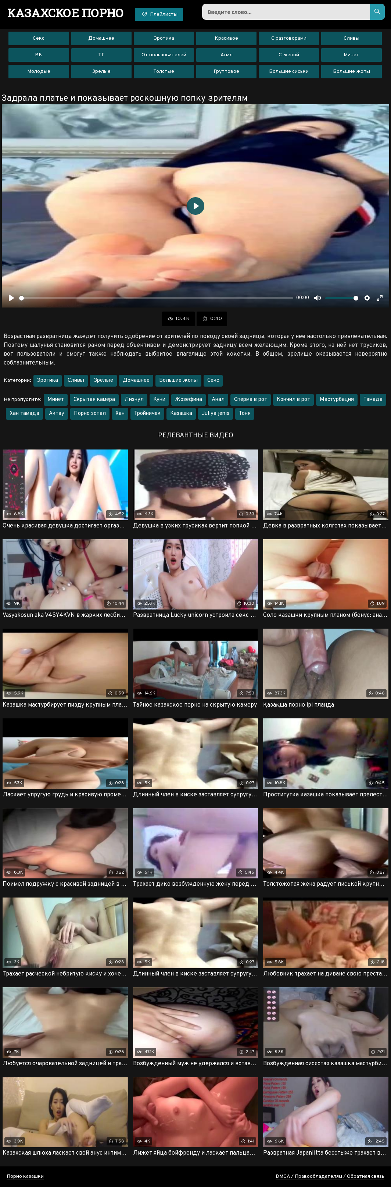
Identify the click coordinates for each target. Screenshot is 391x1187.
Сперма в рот (250, 399)
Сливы (351, 38)
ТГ (101, 55)
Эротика (164, 38)
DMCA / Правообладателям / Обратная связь (330, 1176)
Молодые (38, 71)
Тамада (373, 399)
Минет (351, 55)
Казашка (181, 413)
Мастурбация (337, 399)
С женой (289, 55)
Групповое (226, 71)
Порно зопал (90, 413)
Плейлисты (158, 14)
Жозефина (188, 399)
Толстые (163, 71)
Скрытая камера (94, 399)
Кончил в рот (293, 399)
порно (65, 12)
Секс (38, 38)
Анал (226, 55)
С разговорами (288, 38)
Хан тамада (24, 413)
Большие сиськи (289, 71)
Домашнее (101, 38)
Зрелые (101, 71)
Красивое (226, 38)
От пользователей (163, 55)
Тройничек (147, 413)
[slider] (156, 298)
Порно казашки (25, 1176)
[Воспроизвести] (11, 298)
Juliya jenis (215, 413)
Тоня (245, 413)
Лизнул (134, 399)
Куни (159, 399)
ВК (38, 55)
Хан (120, 413)
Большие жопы (351, 71)
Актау (56, 413)
